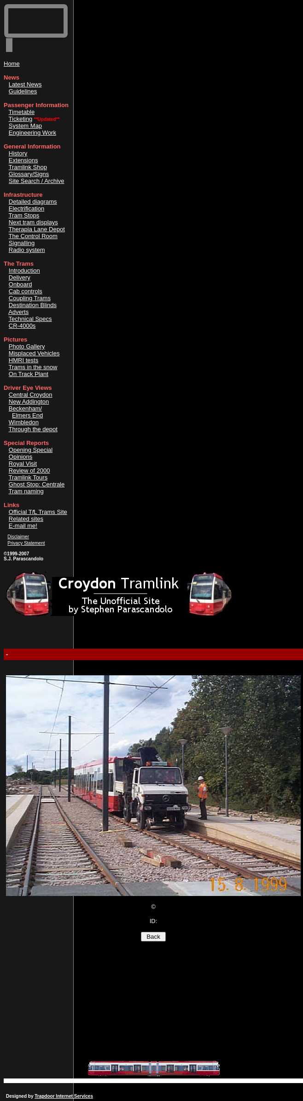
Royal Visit (23, 463)
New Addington (29, 401)
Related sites (26, 518)
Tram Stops (24, 215)
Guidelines (23, 91)
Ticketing (21, 118)
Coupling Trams (30, 298)
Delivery (19, 277)
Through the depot (33, 429)
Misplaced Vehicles (34, 353)
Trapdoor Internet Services (64, 1096)
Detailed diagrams (33, 201)
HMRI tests (23, 360)
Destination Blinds (33, 305)
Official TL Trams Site (38, 511)
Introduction (24, 270)
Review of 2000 (29, 470)
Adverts (18, 311)
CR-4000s (22, 325)
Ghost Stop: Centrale (36, 484)
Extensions (23, 160)
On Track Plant (28, 374)
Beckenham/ (25, 408)
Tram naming (26, 491)
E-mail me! (23, 525)
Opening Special (30, 449)
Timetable (22, 111)
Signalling (22, 243)
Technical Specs (30, 318)
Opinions (20, 456)
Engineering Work (32, 132)
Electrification (26, 208)
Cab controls (25, 291)
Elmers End (27, 415)
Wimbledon (24, 422)
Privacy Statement (26, 543)
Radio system (27, 249)
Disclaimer (18, 536)
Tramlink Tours (28, 477)
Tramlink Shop (28, 167)
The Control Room (33, 236)
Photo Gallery (27, 346)
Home (12, 63)
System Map (25, 125)
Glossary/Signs (29, 174)
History (18, 153)
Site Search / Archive (36, 180)
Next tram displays (33, 222)
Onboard (20, 284)
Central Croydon (30, 394)
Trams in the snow (33, 367)
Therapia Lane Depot (37, 229)
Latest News (25, 84)
